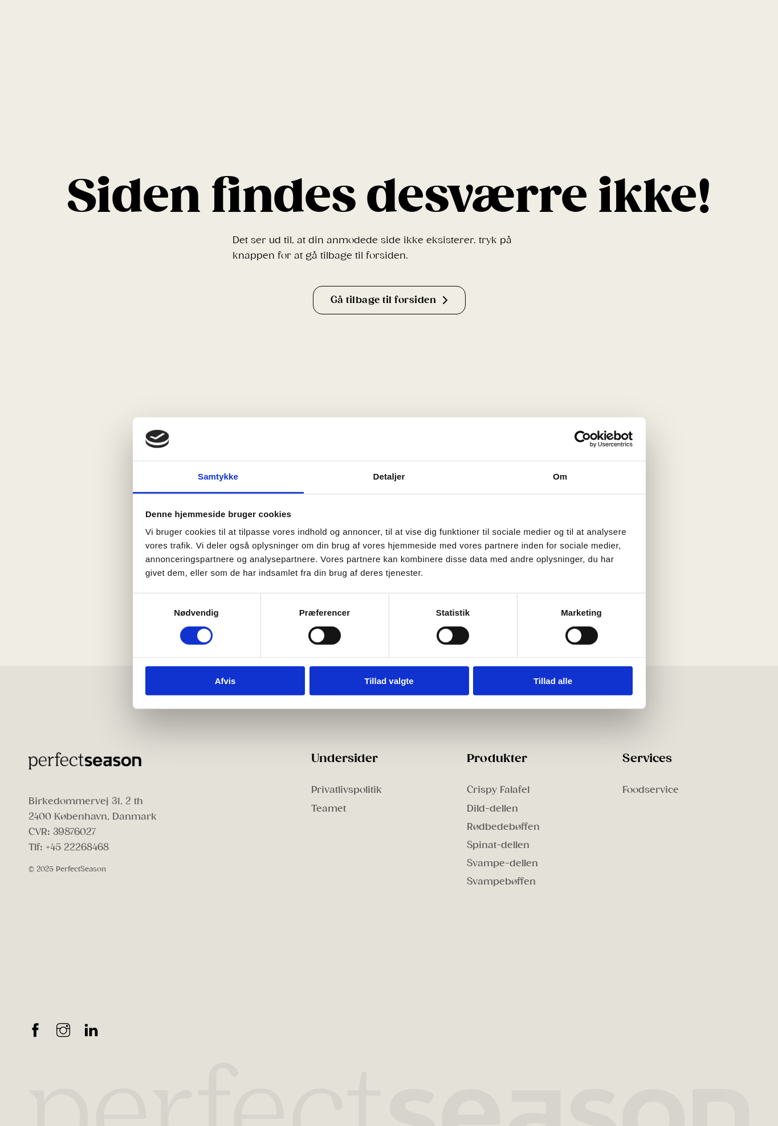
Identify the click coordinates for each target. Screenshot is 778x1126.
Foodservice (650, 789)
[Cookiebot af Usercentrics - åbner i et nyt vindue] (583, 439)
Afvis (225, 681)
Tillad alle (552, 681)
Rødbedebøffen (503, 826)
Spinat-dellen (498, 845)
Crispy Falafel (498, 789)
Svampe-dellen (502, 863)
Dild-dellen (492, 808)
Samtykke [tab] (218, 476)
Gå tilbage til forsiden (389, 299)
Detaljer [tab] (389, 476)
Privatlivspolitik (346, 789)
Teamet (328, 808)
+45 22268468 (77, 847)
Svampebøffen (501, 881)
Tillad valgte (388, 681)
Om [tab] (560, 476)
